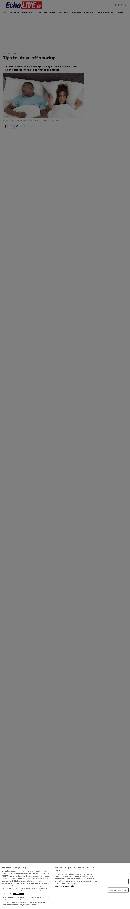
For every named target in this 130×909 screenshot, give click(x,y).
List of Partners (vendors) (65, 886)
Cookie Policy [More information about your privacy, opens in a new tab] (18, 893)
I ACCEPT (118, 881)
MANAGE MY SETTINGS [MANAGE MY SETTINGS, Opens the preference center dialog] (118, 890)
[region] (65, 886)
